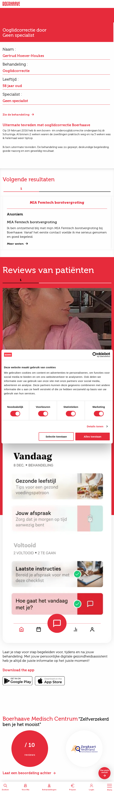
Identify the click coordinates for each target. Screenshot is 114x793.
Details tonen (95, 426)
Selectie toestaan (56, 436)
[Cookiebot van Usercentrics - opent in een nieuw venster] (95, 354)
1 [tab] (21, 188)
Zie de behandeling (16, 114)
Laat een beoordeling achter (27, 773)
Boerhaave (11, 4)
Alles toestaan (92, 436)
